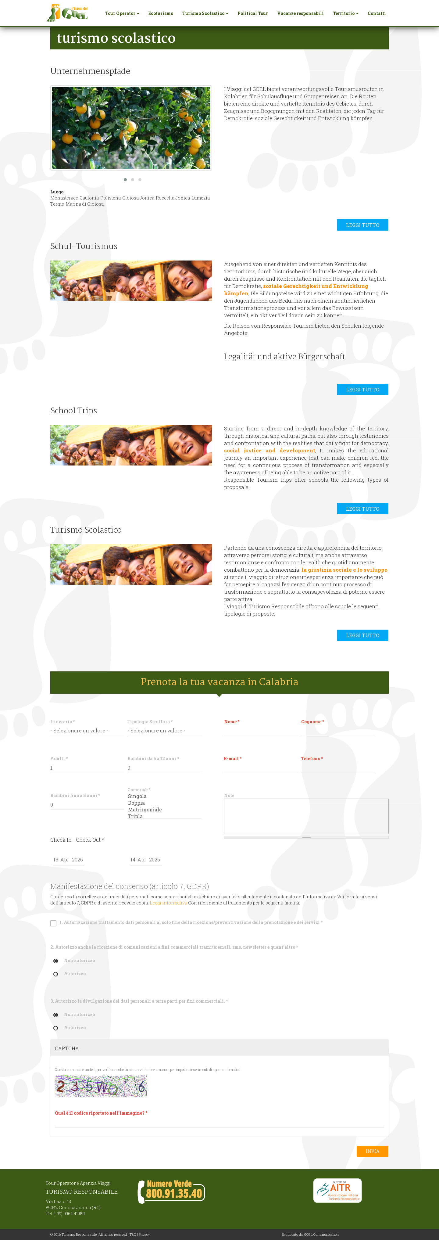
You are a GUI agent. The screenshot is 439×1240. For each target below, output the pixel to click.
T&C (133, 1234)
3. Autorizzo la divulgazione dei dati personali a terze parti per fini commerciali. (139, 1001)
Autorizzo (69, 973)
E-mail (232, 758)
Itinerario (62, 721)
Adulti (59, 758)
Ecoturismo (160, 13)
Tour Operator (122, 13)
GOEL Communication (321, 1234)
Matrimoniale (164, 809)
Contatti (377, 13)
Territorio (346, 13)
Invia (372, 1151)
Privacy (144, 1234)
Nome (231, 721)
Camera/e (138, 789)
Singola (164, 796)
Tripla (164, 816)
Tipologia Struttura (150, 721)
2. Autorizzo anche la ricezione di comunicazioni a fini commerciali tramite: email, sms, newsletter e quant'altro (174, 947)
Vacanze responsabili (300, 13)
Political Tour (252, 13)
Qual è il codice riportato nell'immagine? (101, 1113)
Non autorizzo (74, 960)
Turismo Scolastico (205, 13)
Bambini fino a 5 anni (75, 795)
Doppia (164, 803)
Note (229, 795)
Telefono (312, 758)
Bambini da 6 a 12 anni (153, 758)
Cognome (312, 721)
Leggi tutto (362, 225)
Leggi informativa (168, 903)
